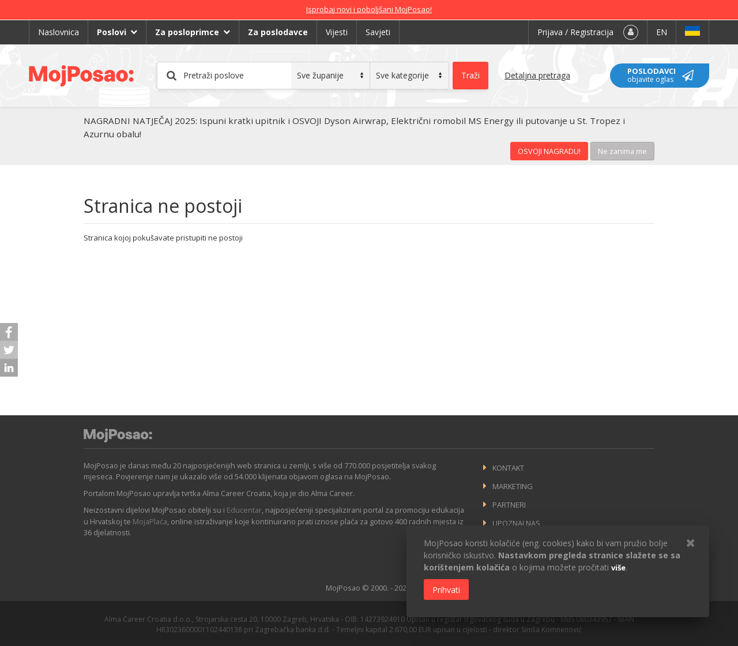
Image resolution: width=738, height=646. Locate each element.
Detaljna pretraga (537, 75)
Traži (470, 75)
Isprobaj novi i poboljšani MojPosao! (369, 9)
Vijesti (337, 32)
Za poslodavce (278, 32)
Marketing (512, 486)
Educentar (244, 510)
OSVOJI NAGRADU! (549, 151)
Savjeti (378, 32)
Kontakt (508, 468)
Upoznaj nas (516, 523)
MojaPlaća (150, 521)
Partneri (509, 504)
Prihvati (446, 589)
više (618, 567)
